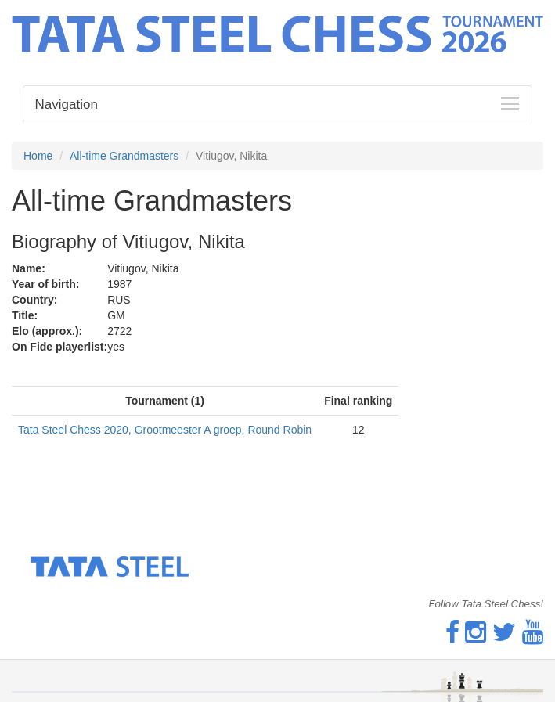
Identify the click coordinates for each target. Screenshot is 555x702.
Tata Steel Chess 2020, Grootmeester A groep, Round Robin (165, 429)
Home (37, 155)
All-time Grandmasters (124, 155)
